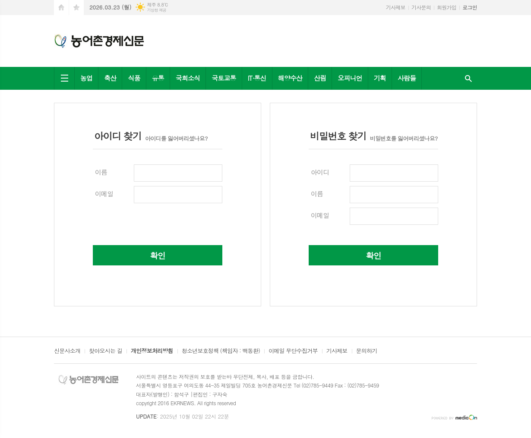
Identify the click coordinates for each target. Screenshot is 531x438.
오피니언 (350, 77)
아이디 (320, 171)
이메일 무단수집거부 (293, 351)
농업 (86, 77)
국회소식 (188, 77)
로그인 (469, 7)
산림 (320, 77)
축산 (110, 77)
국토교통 (224, 77)
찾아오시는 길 (105, 351)
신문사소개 (67, 351)
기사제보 (395, 7)
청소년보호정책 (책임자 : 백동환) (221, 351)
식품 (134, 77)
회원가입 (446, 7)
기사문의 (421, 7)
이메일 (104, 193)
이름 (101, 171)
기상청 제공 (156, 10)
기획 (380, 77)
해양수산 (290, 77)
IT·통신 (257, 77)
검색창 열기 (468, 78)
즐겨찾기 (76, 7)
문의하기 (366, 351)
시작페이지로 (61, 7)
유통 (158, 77)
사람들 (407, 77)
